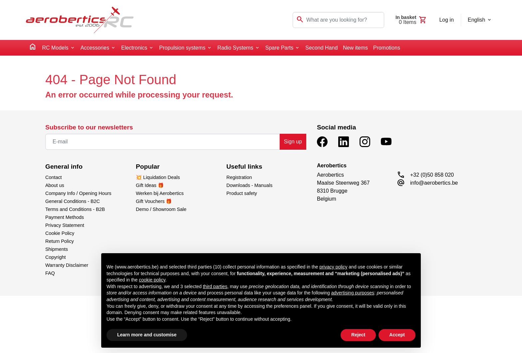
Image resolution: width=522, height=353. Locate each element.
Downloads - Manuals (249, 185)
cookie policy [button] (152, 279)
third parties (215, 286)
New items (355, 48)
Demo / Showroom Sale (161, 209)
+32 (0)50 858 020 (432, 175)
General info (64, 166)
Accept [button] (397, 334)
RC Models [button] (55, 48)
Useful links (244, 166)
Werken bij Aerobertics (160, 193)
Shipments (56, 249)
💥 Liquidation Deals (158, 177)
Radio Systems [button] (235, 48)
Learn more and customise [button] (146, 334)
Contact (53, 177)
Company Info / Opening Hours (78, 193)
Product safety (241, 193)
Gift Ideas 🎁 (150, 185)
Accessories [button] (95, 48)
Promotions (386, 48)
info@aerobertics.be (434, 183)
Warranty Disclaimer (66, 265)
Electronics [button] (134, 48)
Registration (239, 177)
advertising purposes (352, 292)
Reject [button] (358, 334)
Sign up (293, 141)
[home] (32, 48)
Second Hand (321, 48)
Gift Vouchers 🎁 (154, 201)
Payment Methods (64, 217)
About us (54, 185)
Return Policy (59, 241)
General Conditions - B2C (72, 201)
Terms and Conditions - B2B (75, 209)
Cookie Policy (59, 233)
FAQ (50, 273)
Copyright (55, 257)
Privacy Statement (64, 225)
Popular (147, 166)
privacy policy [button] (333, 266)
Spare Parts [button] (279, 48)
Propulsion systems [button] (182, 48)
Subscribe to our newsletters (89, 127)
